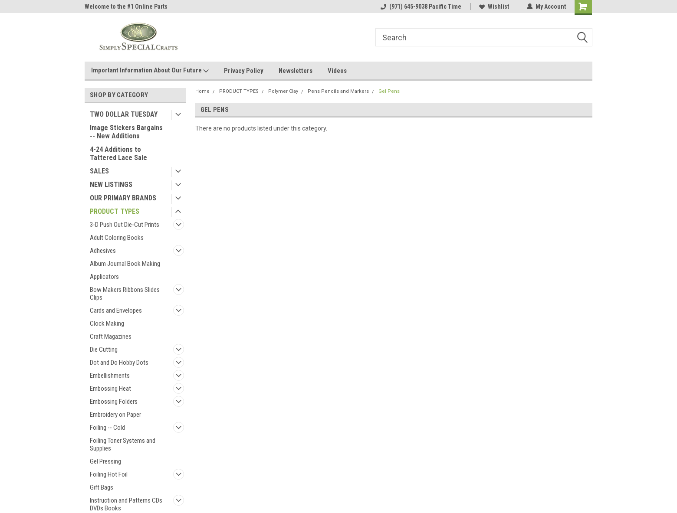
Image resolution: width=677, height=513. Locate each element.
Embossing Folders (114, 401)
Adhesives (103, 251)
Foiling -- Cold (107, 427)
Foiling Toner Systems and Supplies (122, 444)
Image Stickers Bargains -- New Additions (126, 132)
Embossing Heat (110, 388)
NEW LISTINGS (111, 184)
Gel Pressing (105, 461)
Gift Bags (101, 487)
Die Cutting (104, 349)
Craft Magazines (110, 336)
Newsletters (295, 71)
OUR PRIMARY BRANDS (123, 198)
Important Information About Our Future (150, 70)
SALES (99, 171)
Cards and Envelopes (116, 310)
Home (202, 91)
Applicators (104, 277)
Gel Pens (389, 91)
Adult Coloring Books (117, 238)
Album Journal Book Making (125, 264)
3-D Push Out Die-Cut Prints (124, 225)
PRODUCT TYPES (114, 211)
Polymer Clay (283, 91)
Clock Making (107, 323)
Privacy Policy (243, 71)
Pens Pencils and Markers (338, 91)
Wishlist (494, 6)
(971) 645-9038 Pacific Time (421, 6)
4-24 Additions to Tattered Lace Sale (118, 153)
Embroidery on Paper (115, 414)
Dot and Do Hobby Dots (119, 362)
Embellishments (110, 375)
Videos (337, 71)
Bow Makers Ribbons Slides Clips (125, 293)
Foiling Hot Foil (109, 474)
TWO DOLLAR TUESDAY (124, 114)
